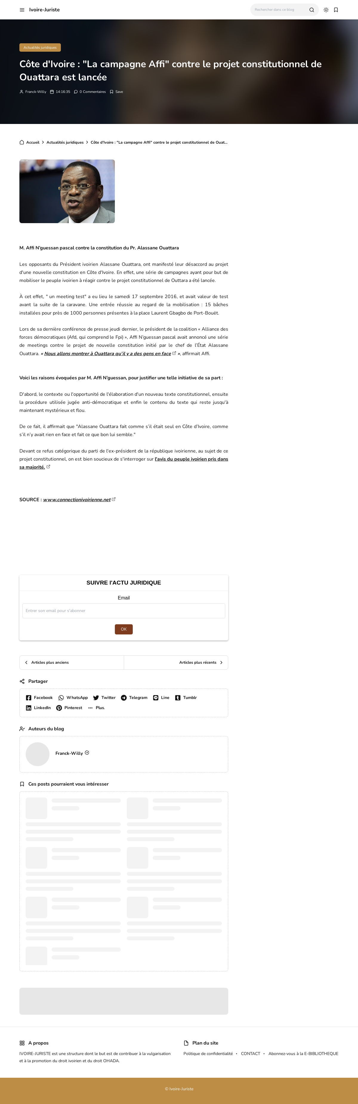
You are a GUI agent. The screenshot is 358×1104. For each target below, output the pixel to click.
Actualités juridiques (40, 47)
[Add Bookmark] (116, 92)
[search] (311, 10)
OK (124, 629)
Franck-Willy (35, 92)
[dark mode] (326, 10)
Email (124, 597)
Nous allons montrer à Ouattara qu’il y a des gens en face (107, 353)
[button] (22, 10)
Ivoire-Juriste (44, 9)
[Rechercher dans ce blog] (280, 10)
